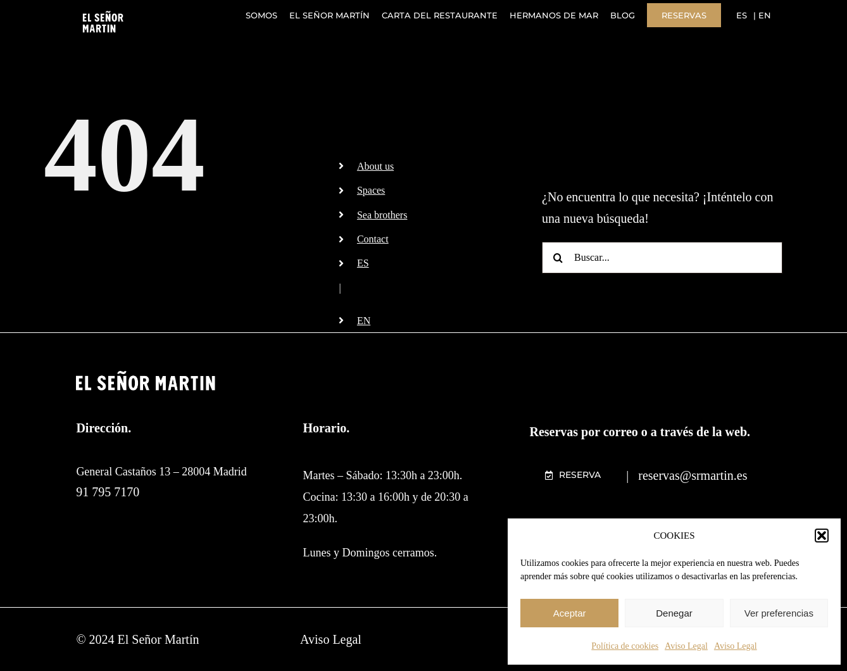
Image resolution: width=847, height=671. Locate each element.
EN (363, 320)
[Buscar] (558, 257)
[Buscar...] (662, 257)
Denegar (674, 613)
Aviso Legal (686, 646)
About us (375, 166)
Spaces (371, 190)
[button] (821, 535)
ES (363, 263)
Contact (373, 239)
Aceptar (569, 613)
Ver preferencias (778, 613)
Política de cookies (624, 646)
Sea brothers (382, 215)
